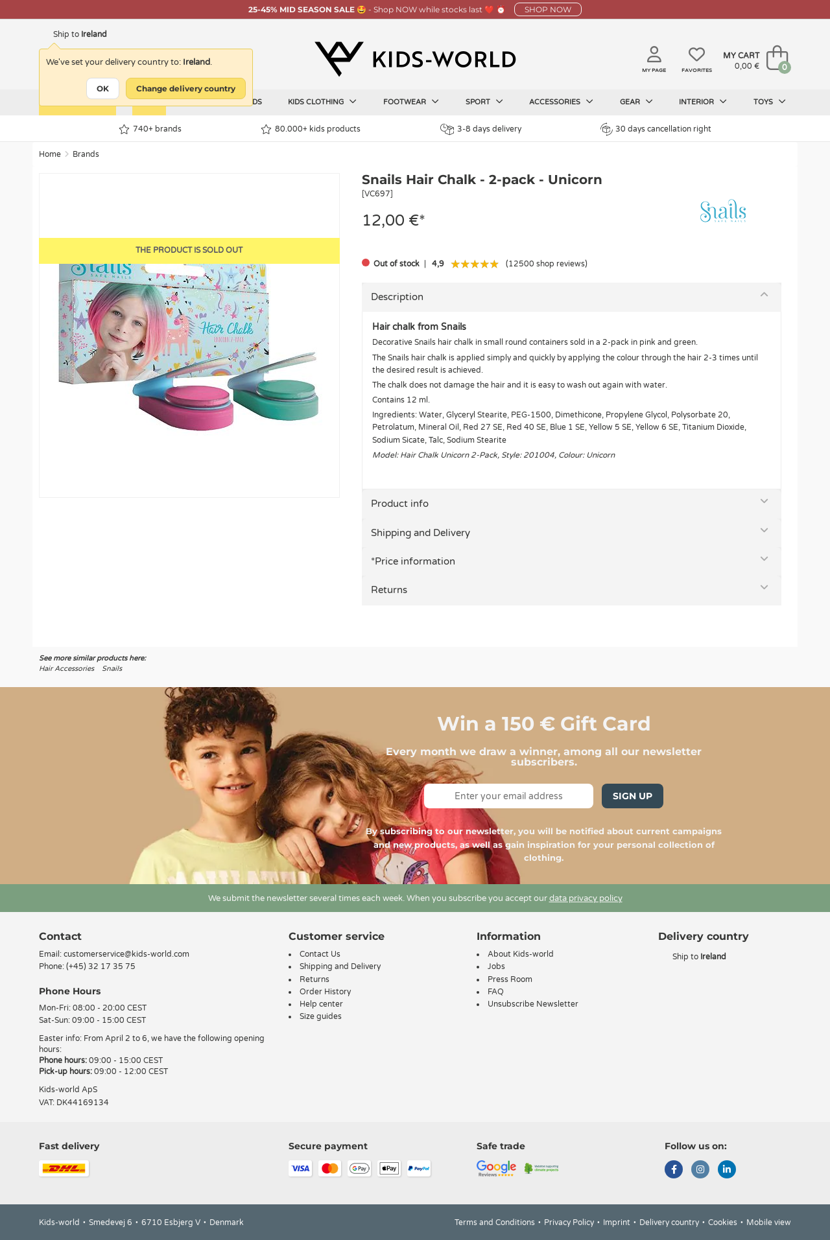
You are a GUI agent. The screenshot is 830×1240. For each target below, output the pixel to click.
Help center (321, 1004)
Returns (389, 590)
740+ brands (150, 129)
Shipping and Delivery (420, 533)
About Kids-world (521, 954)
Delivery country (669, 1222)
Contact (60, 936)
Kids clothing (322, 101)
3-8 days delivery (480, 129)
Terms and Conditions (495, 1222)
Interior (703, 101)
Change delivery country (185, 88)
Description (397, 297)
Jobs (496, 966)
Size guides (321, 1016)
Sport (484, 101)
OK (103, 88)
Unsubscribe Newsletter (533, 1004)
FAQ (496, 991)
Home (50, 154)
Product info (400, 503)
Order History (325, 991)
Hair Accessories (66, 668)
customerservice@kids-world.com (126, 954)
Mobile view (768, 1222)
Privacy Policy (569, 1222)
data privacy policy (585, 898)
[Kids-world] (415, 58)
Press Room (510, 979)
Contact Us (320, 954)
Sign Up (632, 796)
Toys (769, 101)
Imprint (616, 1222)
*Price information (413, 561)
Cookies (722, 1222)
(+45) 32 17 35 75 (101, 966)
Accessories (561, 101)
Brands (86, 154)
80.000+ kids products (311, 129)
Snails (112, 668)
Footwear (411, 101)
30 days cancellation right (655, 129)
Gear (636, 101)
